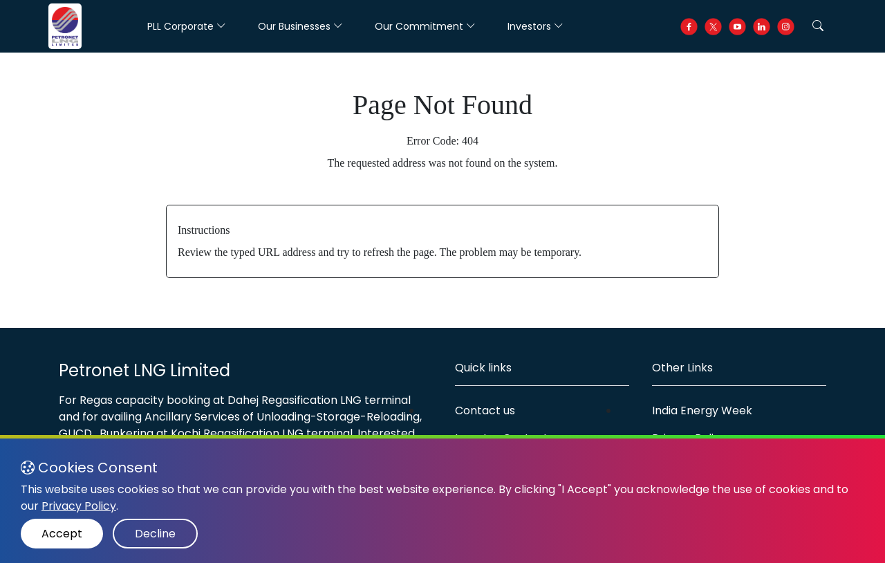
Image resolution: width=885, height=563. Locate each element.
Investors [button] (535, 26)
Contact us (485, 410)
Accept (61, 534)
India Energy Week (702, 410)
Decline (155, 534)
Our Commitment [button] (425, 26)
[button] (818, 26)
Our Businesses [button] (300, 26)
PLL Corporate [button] (186, 26)
